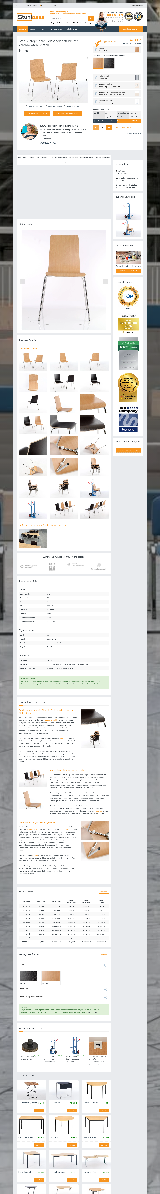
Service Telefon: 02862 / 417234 (26, 6)
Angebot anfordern (37, 124)
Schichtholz (64, 643)
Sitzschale (98, 716)
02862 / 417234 (49, 153)
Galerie (32, 169)
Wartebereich (32, 735)
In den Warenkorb (124, 127)
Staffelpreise (73, 169)
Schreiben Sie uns (128, 461)
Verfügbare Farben (85, 169)
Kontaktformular (136, 6)
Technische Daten (43, 169)
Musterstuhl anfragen (67, 124)
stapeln (35, 761)
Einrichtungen (72, 29)
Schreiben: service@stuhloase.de (51, 6)
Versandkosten (137, 43)
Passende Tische (63, 174)
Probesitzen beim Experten (128, 277)
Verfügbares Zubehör (101, 169)
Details (39, 1016)
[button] (117, 49)
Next (85, 79)
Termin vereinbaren (128, 282)
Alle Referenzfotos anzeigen (59, 431)
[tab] (117, 49)
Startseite (22, 29)
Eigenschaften (56, 29)
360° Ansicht (24, 169)
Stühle (32, 29)
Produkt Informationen (59, 169)
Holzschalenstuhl (50, 625)
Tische (43, 29)
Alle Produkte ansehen (131, 29)
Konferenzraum (67, 735)
